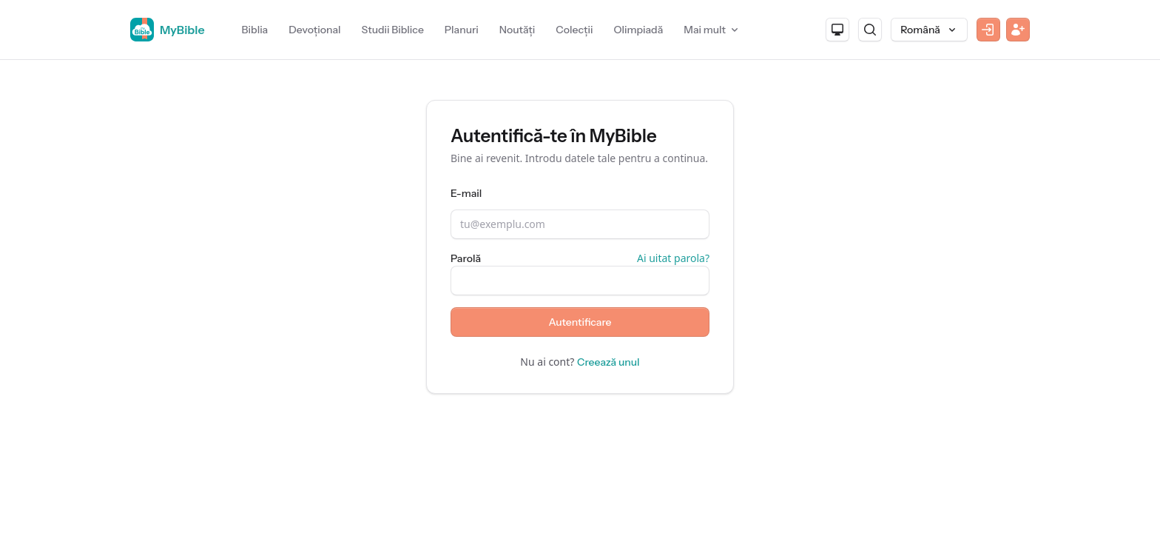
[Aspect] (837, 29)
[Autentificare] (988, 29)
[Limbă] (929, 29)
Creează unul (608, 362)
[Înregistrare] (1018, 29)
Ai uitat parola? (673, 258)
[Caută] (870, 29)
